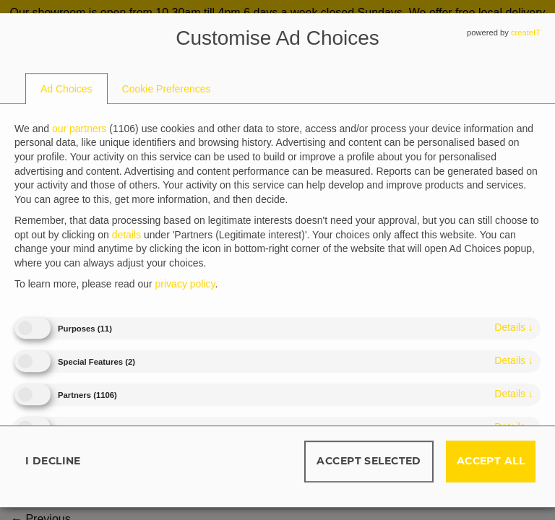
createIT (526, 32)
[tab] (66, 89)
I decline (53, 460)
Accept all (491, 460)
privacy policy (185, 284)
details (513, 327)
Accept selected (369, 460)
